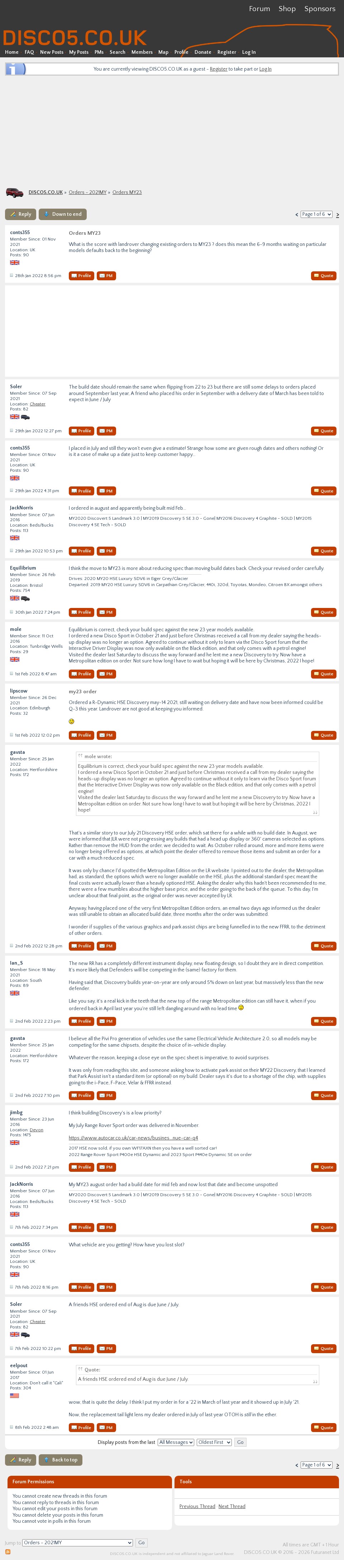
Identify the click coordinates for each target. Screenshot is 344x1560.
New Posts (51, 52)
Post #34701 (11, 1287)
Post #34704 (11, 1427)
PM (109, 275)
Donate (203, 52)
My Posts (79, 52)
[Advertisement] (172, 131)
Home (12, 52)
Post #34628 (11, 550)
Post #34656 (11, 673)
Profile (181, 52)
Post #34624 (11, 275)
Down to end (67, 214)
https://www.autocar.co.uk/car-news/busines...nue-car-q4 (133, 1138)
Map (163, 52)
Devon (36, 1129)
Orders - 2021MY (87, 192)
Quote (327, 275)
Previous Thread (197, 1506)
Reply (25, 214)
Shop (287, 9)
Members (142, 52)
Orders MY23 (127, 192)
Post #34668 (11, 1095)
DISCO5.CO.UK (46, 192)
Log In (249, 52)
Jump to (13, 1543)
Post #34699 (11, 1227)
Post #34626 (11, 490)
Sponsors (320, 9)
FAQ (29, 52)
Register (227, 52)
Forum (259, 9)
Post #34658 (11, 735)
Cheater (38, 403)
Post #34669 (11, 1167)
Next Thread (232, 1506)
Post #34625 (11, 430)
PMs (99, 52)
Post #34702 (11, 1348)
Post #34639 (11, 612)
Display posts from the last (126, 1442)
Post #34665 (11, 945)
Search (117, 52)
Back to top (64, 1460)
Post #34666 (11, 1021)
